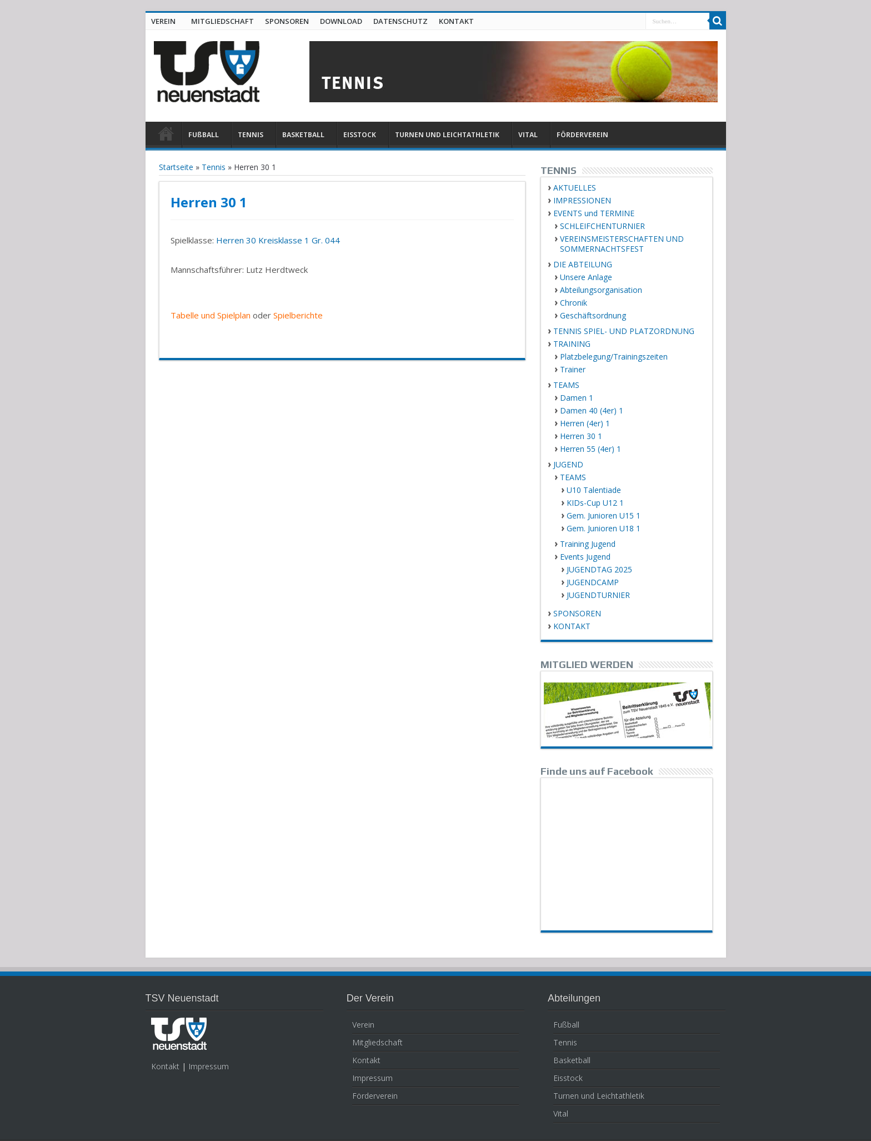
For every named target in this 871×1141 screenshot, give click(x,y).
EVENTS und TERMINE (593, 213)
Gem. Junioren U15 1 (603, 515)
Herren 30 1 (581, 436)
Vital (560, 1113)
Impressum (208, 1066)
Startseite (176, 167)
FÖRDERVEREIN (582, 134)
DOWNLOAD (341, 21)
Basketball (571, 1060)
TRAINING (571, 343)
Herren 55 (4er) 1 (590, 449)
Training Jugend (587, 544)
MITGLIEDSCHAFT (222, 21)
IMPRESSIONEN (582, 200)
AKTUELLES (574, 187)
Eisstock (568, 1078)
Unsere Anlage (586, 277)
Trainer (572, 369)
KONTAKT (456, 21)
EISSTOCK (359, 134)
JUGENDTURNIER (598, 595)
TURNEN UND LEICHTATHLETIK (447, 134)
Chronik (573, 302)
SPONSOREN (287, 21)
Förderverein (375, 1095)
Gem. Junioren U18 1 (603, 528)
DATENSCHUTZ (400, 21)
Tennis (214, 167)
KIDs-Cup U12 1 (595, 502)
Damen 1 (576, 397)
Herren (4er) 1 (585, 423)
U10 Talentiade (594, 490)
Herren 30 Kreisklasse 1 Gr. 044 (278, 240)
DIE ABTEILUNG (582, 264)
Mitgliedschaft (377, 1042)
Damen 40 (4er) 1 (591, 410)
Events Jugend (585, 556)
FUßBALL (203, 134)
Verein (363, 1024)
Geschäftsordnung (593, 315)
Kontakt (165, 1066)
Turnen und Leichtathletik (598, 1095)
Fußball (566, 1024)
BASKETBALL (303, 134)
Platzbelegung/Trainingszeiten (614, 356)
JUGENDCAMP (593, 582)
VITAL (528, 134)
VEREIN (163, 21)
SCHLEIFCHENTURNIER (602, 226)
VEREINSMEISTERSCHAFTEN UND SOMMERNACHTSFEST (622, 243)
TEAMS (566, 385)
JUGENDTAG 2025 (599, 569)
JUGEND (568, 464)
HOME (166, 136)
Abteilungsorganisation (601, 290)
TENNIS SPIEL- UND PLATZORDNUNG (623, 331)
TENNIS (250, 134)
